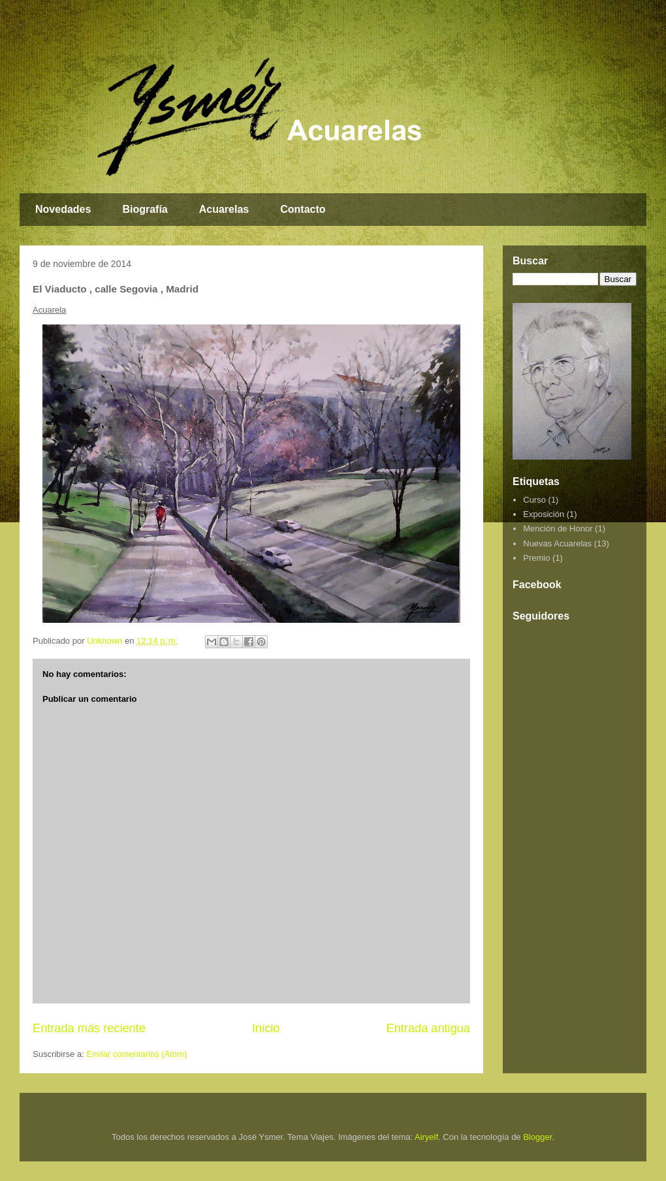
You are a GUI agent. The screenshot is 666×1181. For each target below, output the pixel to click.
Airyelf (426, 1137)
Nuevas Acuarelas (557, 543)
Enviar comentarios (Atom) (136, 1054)
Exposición (543, 514)
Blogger (537, 1137)
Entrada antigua (428, 1028)
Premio (536, 558)
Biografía (144, 209)
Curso (534, 500)
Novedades (63, 209)
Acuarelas (224, 209)
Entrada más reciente (89, 1028)
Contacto (302, 209)
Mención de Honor (557, 528)
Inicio (265, 1028)
